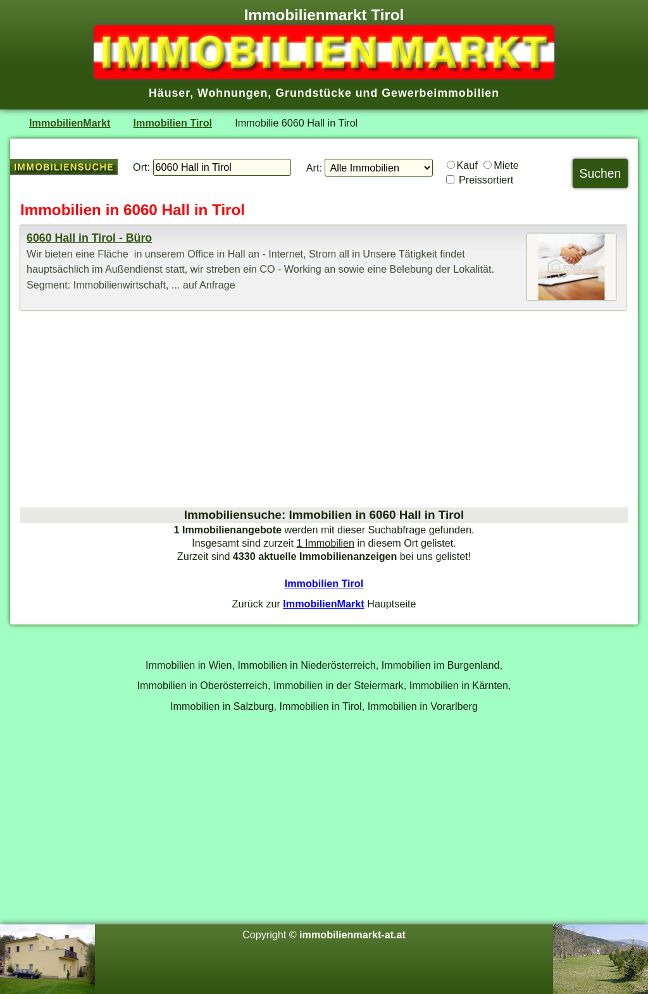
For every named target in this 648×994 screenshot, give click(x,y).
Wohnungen (232, 93)
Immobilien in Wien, (190, 665)
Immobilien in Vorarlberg (423, 706)
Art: (314, 167)
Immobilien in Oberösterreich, (204, 685)
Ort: (141, 167)
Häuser (169, 93)
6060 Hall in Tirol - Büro (89, 238)
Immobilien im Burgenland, (442, 665)
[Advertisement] (324, 408)
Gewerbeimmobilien (440, 93)
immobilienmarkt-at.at (352, 934)
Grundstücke (313, 93)
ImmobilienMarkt (69, 122)
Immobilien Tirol (173, 122)
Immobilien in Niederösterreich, (308, 665)
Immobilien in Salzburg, (223, 706)
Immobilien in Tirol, (322, 706)
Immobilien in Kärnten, (460, 685)
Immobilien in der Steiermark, (339, 685)
